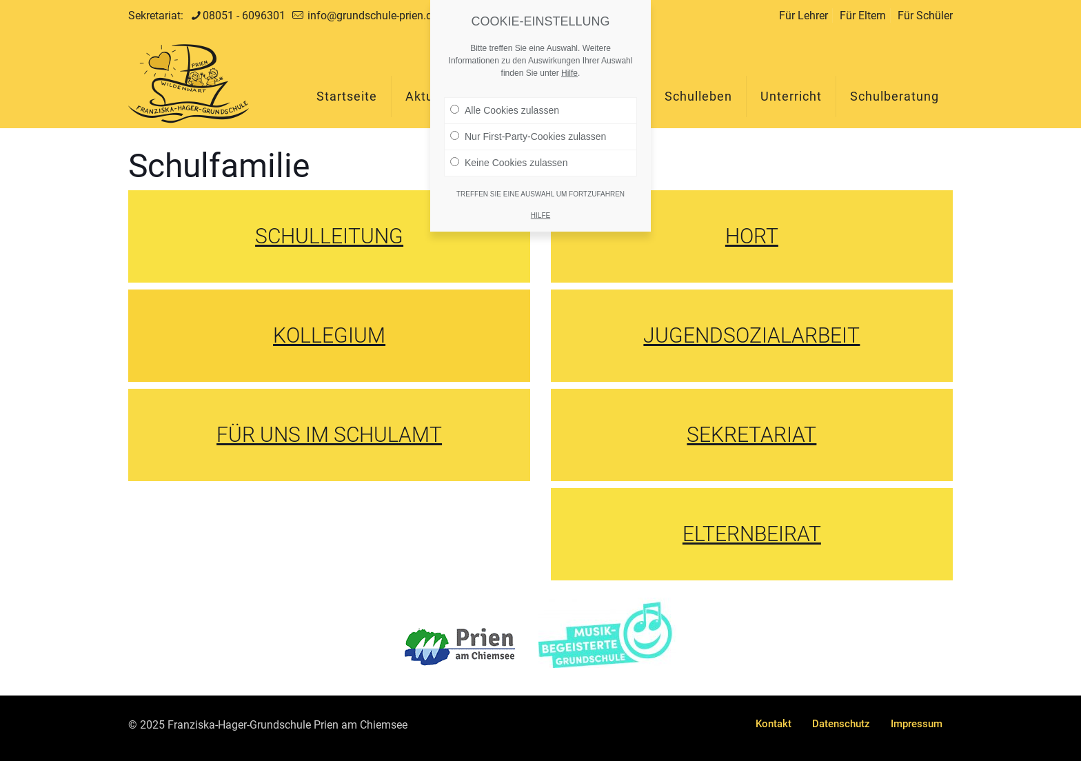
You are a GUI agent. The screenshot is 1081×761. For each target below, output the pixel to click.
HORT (751, 236)
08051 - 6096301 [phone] (244, 15)
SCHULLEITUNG (329, 236)
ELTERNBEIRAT (752, 534)
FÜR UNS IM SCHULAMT (329, 435)
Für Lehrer (803, 15)
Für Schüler (925, 15)
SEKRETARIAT (751, 435)
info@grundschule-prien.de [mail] (371, 15)
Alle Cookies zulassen (504, 104)
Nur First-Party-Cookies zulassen (528, 130)
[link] (460, 647)
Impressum (916, 724)
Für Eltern (863, 15)
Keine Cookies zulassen (508, 156)
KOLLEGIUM (329, 335)
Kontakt (773, 724)
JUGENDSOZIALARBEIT (751, 335)
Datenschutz (841, 724)
